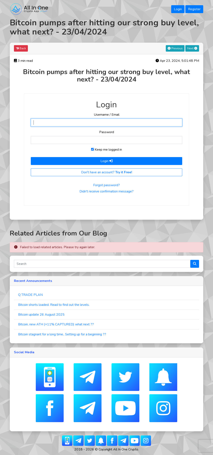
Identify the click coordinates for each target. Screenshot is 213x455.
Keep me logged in (106, 149)
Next (192, 48)
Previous (175, 48)
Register (194, 9)
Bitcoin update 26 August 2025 (41, 314)
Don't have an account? (106, 172)
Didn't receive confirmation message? (106, 191)
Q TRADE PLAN (30, 295)
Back (21, 48)
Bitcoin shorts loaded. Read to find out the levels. (53, 305)
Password (106, 132)
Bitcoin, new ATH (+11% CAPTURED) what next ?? (56, 324)
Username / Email (106, 114)
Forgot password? (106, 185)
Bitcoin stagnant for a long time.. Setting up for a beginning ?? (62, 334)
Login (178, 9)
